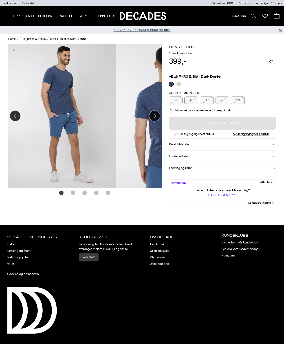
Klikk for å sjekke (222, 195)
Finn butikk (28, 3)
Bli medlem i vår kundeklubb (239, 242)
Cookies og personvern (23, 274)
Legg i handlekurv (222, 123)
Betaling (12, 244)
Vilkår (10, 264)
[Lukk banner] (280, 30)
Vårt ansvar (158, 257)
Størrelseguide (159, 250)
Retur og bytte (17, 257)
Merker (85, 16)
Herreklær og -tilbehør (31, 16)
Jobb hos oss (159, 264)
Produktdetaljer (222, 144)
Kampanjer (228, 255)
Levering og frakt (19, 250)
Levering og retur (222, 168)
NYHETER (66, 16)
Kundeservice (10, 3)
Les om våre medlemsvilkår (239, 249)
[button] (254, 16)
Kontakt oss (88, 257)
